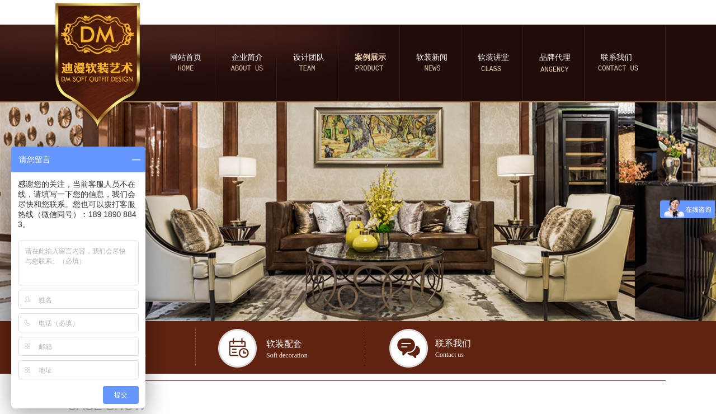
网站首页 (185, 57)
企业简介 (247, 57)
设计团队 (308, 57)
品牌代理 (555, 57)
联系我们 (616, 57)
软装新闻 (431, 57)
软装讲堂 (493, 57)
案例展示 (370, 57)
